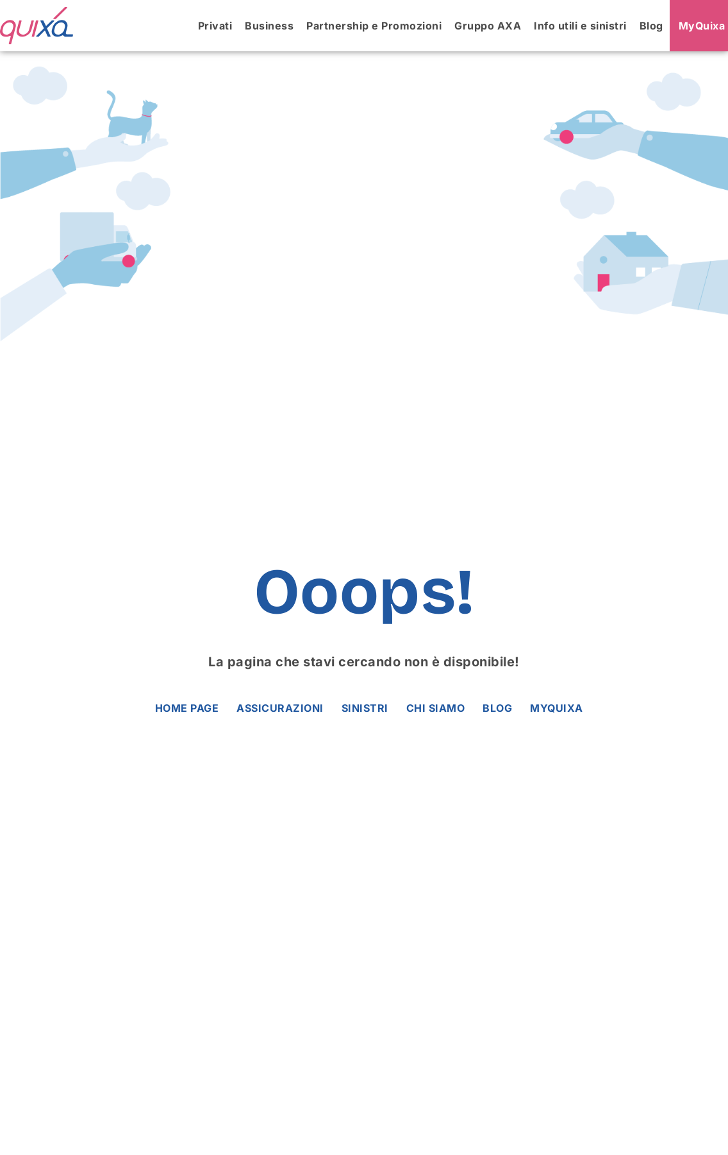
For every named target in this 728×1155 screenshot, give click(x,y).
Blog (651, 25)
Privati (215, 25)
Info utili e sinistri (580, 25)
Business (269, 25)
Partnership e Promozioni (374, 25)
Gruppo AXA (487, 25)
